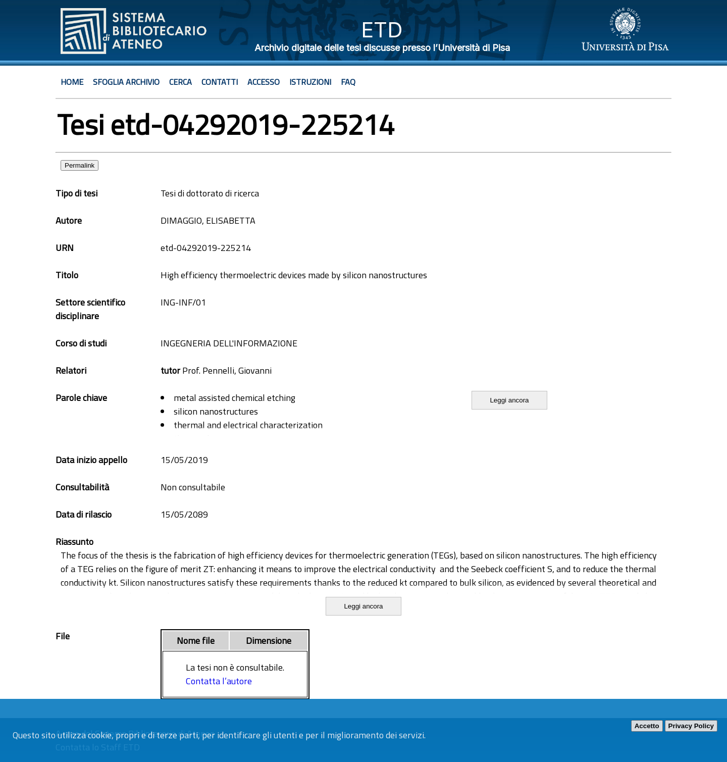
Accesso (263, 82)
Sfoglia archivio (126, 82)
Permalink (79, 165)
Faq (348, 82)
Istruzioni (310, 82)
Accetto (647, 726)
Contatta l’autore (219, 681)
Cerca (180, 82)
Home (72, 82)
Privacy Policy (691, 726)
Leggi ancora (509, 400)
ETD (382, 29)
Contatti (219, 82)
